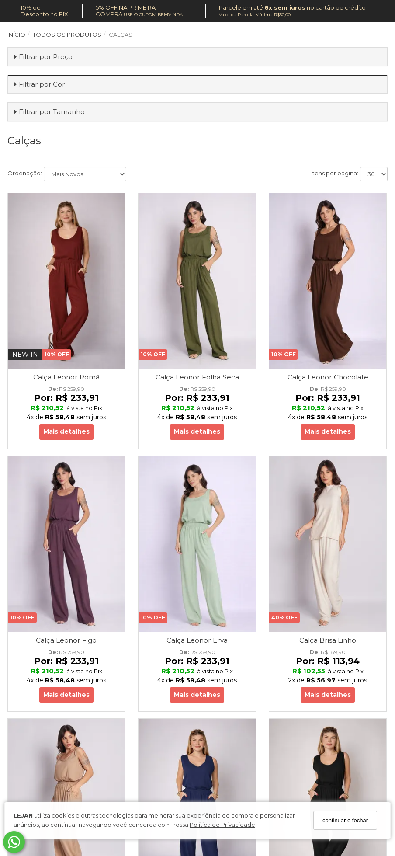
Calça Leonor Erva (197, 640)
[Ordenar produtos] (85, 174)
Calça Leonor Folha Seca (197, 377)
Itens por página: (334, 173)
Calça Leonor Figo (66, 640)
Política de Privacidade (222, 824)
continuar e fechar (345, 820)
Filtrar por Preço (46, 56)
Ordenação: (24, 173)
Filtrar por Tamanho (52, 112)
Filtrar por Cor (42, 84)
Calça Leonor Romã (66, 377)
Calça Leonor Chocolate (328, 377)
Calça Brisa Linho (327, 640)
